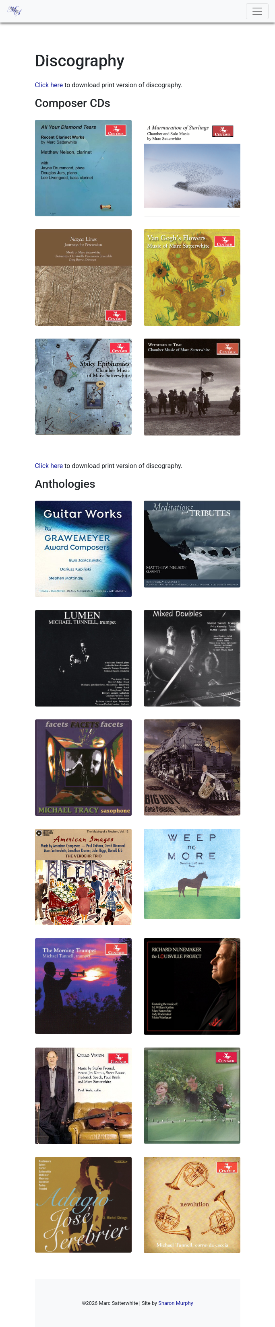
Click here (49, 85)
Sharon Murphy (175, 1303)
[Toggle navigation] (257, 11)
